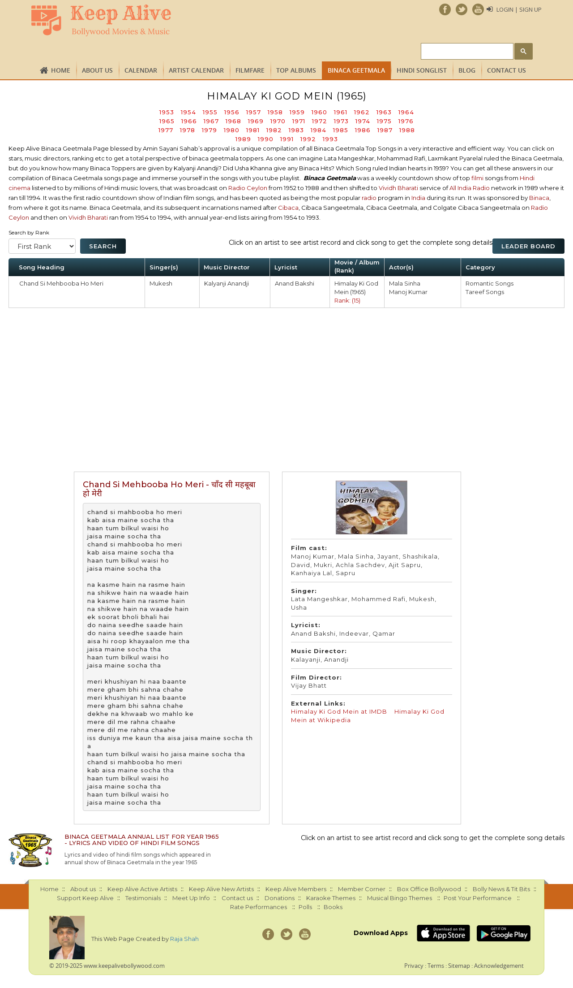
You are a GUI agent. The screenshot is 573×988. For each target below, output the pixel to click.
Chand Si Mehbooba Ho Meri (61, 283)
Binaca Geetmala (356, 70)
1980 (231, 130)
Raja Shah (184, 938)
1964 (406, 112)
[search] (466, 52)
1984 (318, 130)
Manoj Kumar (408, 291)
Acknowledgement (499, 966)
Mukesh (161, 283)
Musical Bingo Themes (399, 897)
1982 (274, 130)
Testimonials (143, 897)
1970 (278, 121)
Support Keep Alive (85, 897)
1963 (384, 112)
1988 (407, 130)
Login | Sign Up (519, 9)
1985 (340, 130)
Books (333, 906)
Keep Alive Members (295, 889)
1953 (166, 112)
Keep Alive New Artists (221, 889)
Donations (280, 897)
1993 (330, 139)
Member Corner (361, 889)
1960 (319, 112)
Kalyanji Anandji (226, 283)
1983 (296, 130)
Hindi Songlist (422, 70)
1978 (187, 130)
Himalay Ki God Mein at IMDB (339, 711)
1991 (287, 139)
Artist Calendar (196, 70)
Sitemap (459, 966)
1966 (189, 121)
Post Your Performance (478, 897)
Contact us (506, 70)
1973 (341, 121)
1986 (363, 130)
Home (60, 70)
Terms (436, 966)
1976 (406, 121)
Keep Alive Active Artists (142, 889)
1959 (297, 112)
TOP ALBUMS (296, 70)
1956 (231, 112)
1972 (319, 121)
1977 (165, 130)
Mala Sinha (404, 283)
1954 (188, 112)
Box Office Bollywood (429, 889)
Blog (466, 70)
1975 (384, 121)
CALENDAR (140, 70)
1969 (256, 121)
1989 (243, 139)
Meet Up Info (191, 897)
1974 (362, 121)
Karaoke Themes (330, 897)
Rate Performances (258, 906)
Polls (305, 906)
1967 (211, 121)
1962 (362, 112)
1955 (210, 112)
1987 (385, 130)
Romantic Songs (489, 283)
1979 (209, 130)
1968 (233, 121)
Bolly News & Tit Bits (501, 889)
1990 (266, 139)
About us (97, 70)
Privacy (413, 966)
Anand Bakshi (294, 283)
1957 (253, 112)
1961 (340, 112)
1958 (275, 112)
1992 (308, 139)
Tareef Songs (485, 291)
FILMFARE (250, 70)
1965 (167, 121)
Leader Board (528, 246)
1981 (253, 130)
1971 (298, 121)
